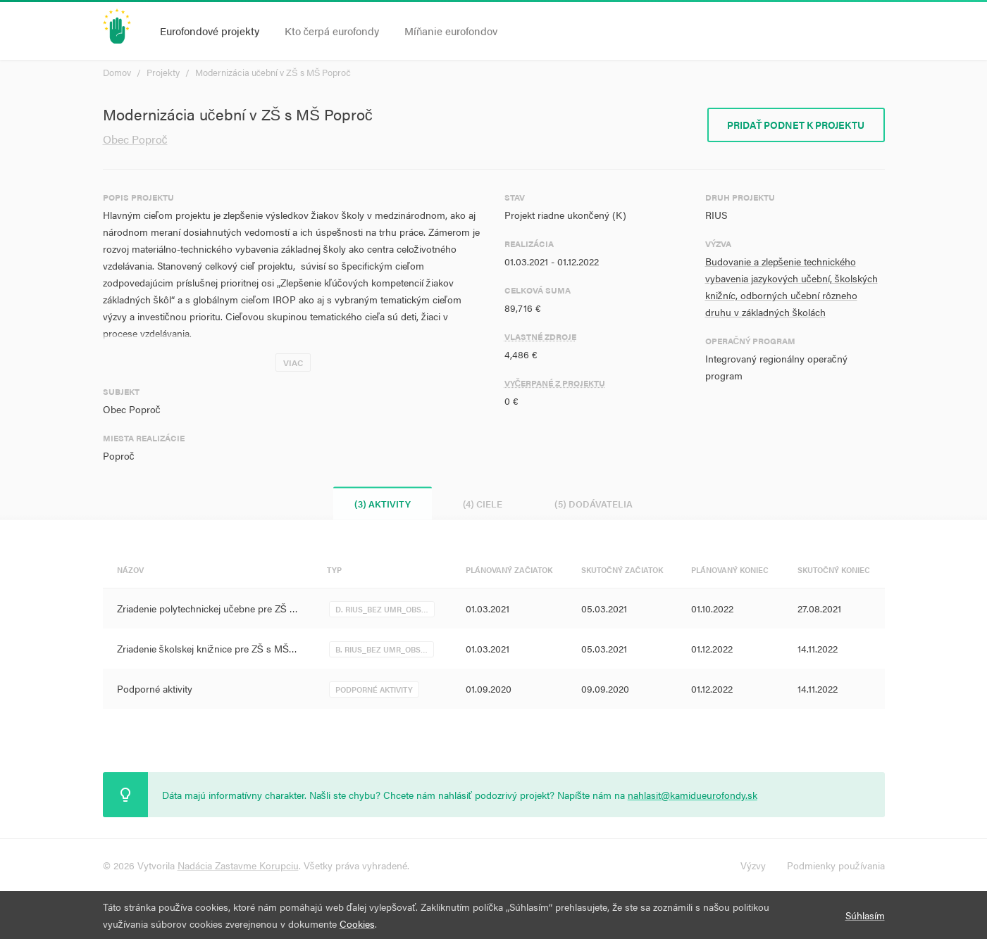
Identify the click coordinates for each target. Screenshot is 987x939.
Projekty (163, 72)
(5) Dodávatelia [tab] (593, 503)
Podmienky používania (836, 865)
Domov (117, 72)
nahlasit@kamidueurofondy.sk (692, 795)
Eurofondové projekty (209, 30)
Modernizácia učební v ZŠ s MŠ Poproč (273, 72)
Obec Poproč (135, 139)
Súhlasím (865, 915)
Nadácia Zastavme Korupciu (238, 865)
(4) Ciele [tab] (482, 503)
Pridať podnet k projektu (796, 125)
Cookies (357, 923)
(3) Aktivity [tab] (382, 503)
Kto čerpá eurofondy (332, 30)
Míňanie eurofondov (450, 30)
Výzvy (753, 865)
